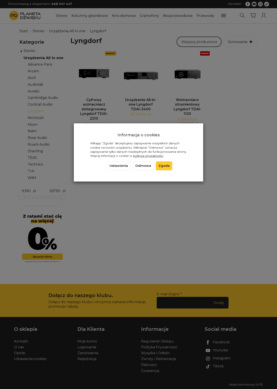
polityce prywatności (148, 156)
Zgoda (164, 166)
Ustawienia (119, 166)
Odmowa (143, 166)
